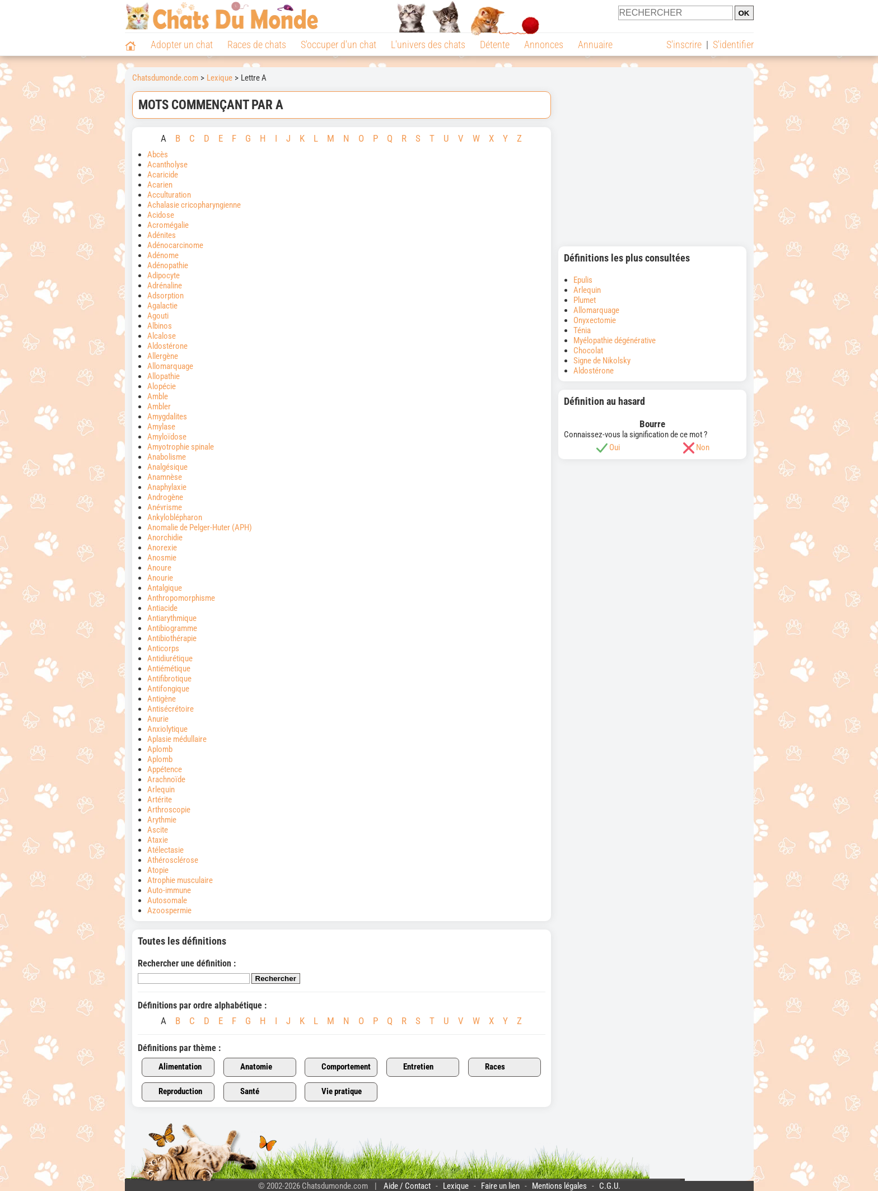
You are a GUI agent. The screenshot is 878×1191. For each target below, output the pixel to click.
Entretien (411, 1067)
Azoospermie (169, 910)
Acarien (159, 185)
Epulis (582, 280)
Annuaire (595, 44)
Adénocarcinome (175, 245)
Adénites (161, 235)
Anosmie (161, 558)
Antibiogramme (172, 628)
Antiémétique (168, 669)
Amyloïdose (166, 437)
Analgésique (167, 467)
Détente (495, 44)
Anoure (159, 568)
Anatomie (249, 1067)
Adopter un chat (182, 44)
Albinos (159, 326)
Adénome (163, 255)
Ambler (159, 406)
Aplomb (159, 749)
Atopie (158, 870)
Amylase (161, 427)
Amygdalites (167, 417)
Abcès (157, 155)
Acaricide (162, 175)
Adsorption (165, 296)
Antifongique (168, 689)
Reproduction (174, 1091)
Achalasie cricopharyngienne (194, 205)
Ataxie (158, 840)
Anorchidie (165, 538)
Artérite (159, 800)
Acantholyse (167, 165)
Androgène (165, 497)
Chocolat (588, 350)
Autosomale (167, 900)
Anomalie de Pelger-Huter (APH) (199, 527)
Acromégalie (168, 225)
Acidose (161, 215)
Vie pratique (335, 1091)
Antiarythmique (172, 618)
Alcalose (161, 336)
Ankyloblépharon (174, 517)
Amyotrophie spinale (180, 447)
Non (702, 447)
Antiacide (162, 608)
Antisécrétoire (170, 709)
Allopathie (163, 376)
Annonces (543, 44)
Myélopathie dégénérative (614, 340)
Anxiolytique (167, 729)
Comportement (340, 1067)
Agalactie (162, 306)
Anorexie (162, 548)
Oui (614, 447)
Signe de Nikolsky (602, 361)
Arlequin (161, 789)
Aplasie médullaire (177, 739)
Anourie (160, 578)
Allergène (162, 356)
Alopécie (161, 386)
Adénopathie (167, 265)
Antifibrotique (169, 679)
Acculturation (169, 195)
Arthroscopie (168, 810)
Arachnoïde (166, 779)
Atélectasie (166, 850)
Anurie (158, 719)
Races (488, 1067)
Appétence (164, 769)
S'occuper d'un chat (338, 44)
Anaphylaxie (166, 487)
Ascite (157, 830)
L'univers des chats (428, 44)
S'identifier (733, 44)
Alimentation (174, 1067)
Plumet (584, 300)
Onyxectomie (594, 320)
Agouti (158, 316)
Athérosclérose (172, 860)
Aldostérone (167, 346)
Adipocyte (163, 275)
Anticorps (164, 648)
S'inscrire (684, 44)
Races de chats (256, 44)
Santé (243, 1091)
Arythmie (161, 820)
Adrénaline (164, 286)
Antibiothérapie (172, 638)
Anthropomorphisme (181, 598)
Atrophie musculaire (180, 880)
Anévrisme (164, 507)
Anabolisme (167, 457)
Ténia (582, 330)
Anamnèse (164, 477)
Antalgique (164, 588)
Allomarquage (170, 366)
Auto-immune (169, 890)
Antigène (161, 699)
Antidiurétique (170, 658)
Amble (157, 396)
